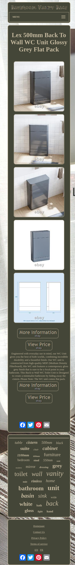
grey (57, 466)
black (59, 443)
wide (54, 497)
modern (19, 468)
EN (36, 549)
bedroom (24, 460)
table (18, 442)
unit (53, 487)
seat (58, 461)
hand (50, 511)
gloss (29, 510)
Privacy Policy (38, 537)
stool (36, 460)
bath (39, 505)
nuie (25, 481)
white (25, 504)
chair (35, 449)
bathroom (31, 488)
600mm (36, 456)
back (52, 503)
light (40, 511)
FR (41, 549)
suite (24, 448)
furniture (52, 454)
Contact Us (39, 531)
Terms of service (38, 543)
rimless (36, 481)
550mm (48, 460)
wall (37, 473)
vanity (54, 473)
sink (42, 496)
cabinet (50, 448)
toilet (21, 473)
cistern (32, 442)
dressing (43, 467)
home (50, 480)
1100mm (23, 455)
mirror (31, 466)
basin (27, 495)
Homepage (38, 525)
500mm (46, 443)
